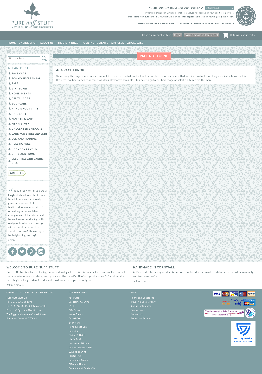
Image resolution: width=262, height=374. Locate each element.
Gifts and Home (23, 154)
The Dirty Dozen (68, 42)
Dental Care (21, 98)
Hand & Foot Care (25, 108)
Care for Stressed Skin (29, 133)
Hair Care (19, 113)
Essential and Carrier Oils (82, 368)
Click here (140, 80)
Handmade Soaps (24, 148)
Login (177, 35)
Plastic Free (21, 143)
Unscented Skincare (27, 128)
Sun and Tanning (24, 138)
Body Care (19, 103)
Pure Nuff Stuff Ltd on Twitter (22, 251)
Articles (117, 42)
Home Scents (21, 93)
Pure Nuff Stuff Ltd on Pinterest (31, 251)
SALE (15, 83)
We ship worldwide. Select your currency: (176, 8)
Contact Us (137, 314)
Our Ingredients (95, 42)
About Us (47, 42)
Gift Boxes (20, 88)
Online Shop (28, 42)
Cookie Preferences (141, 306)
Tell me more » (15, 285)
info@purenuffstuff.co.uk (27, 310)
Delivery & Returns (141, 318)
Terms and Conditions (142, 297)
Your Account (138, 310)
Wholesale (135, 42)
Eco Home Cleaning (26, 78)
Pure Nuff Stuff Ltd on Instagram (40, 251)
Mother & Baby (23, 118)
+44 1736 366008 (224, 23)
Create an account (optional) (201, 35)
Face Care (19, 73)
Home (12, 42)
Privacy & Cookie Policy (143, 302)
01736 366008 (184, 23)
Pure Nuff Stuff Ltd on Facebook (12, 251)
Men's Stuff (20, 123)
